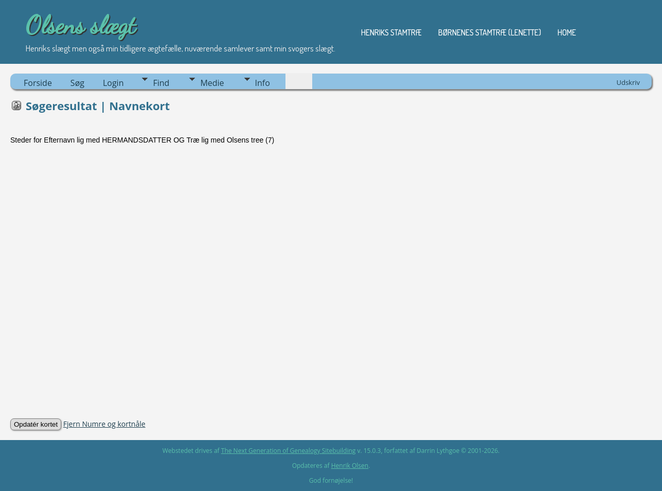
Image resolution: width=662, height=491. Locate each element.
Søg (77, 83)
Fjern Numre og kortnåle (104, 424)
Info (262, 83)
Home (567, 32)
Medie (212, 83)
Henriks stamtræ (391, 32)
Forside (38, 83)
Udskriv (628, 82)
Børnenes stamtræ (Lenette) (489, 32)
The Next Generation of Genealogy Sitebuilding (288, 450)
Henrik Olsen (349, 465)
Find (161, 83)
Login (113, 83)
